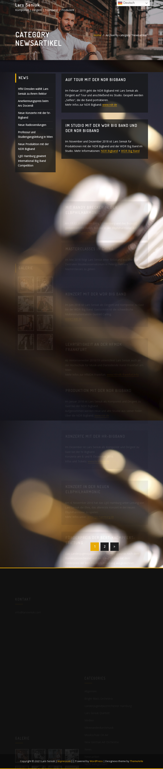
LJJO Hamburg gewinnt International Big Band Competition (32, 161)
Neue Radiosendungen (32, 125)
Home (97, 35)
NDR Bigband (109, 151)
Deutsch (126, 3)
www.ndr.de (109, 105)
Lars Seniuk (27, 5)
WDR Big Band (130, 151)
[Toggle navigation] (143, 6)
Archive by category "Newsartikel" (127, 35)
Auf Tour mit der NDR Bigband (95, 80)
